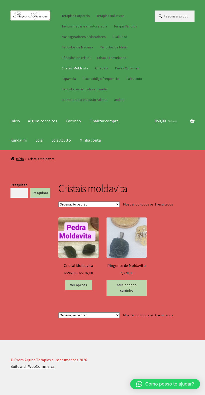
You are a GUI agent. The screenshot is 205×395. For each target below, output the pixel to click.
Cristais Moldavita (75, 68)
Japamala (69, 78)
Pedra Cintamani (127, 68)
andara (119, 99)
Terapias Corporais (76, 15)
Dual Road (119, 36)
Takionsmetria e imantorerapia (84, 26)
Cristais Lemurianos (111, 57)
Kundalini (18, 140)
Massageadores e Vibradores (84, 36)
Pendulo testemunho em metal (84, 89)
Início (15, 120)
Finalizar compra (104, 120)
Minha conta (90, 140)
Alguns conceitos (42, 120)
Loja (39, 140)
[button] (165, 384)
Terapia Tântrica (125, 26)
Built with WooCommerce (32, 366)
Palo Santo (134, 78)
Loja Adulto (61, 140)
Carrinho (73, 120)
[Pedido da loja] (89, 204)
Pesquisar (18, 185)
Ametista (101, 68)
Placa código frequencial (101, 78)
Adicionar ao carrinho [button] (126, 288)
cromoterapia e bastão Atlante (84, 99)
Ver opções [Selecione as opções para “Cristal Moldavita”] (78, 285)
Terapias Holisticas (110, 15)
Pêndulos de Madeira (77, 47)
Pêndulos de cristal (76, 57)
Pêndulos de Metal (113, 47)
